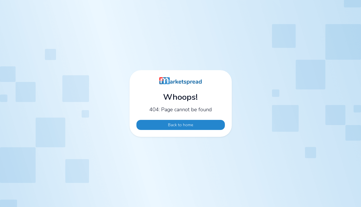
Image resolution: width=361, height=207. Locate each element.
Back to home (180, 125)
